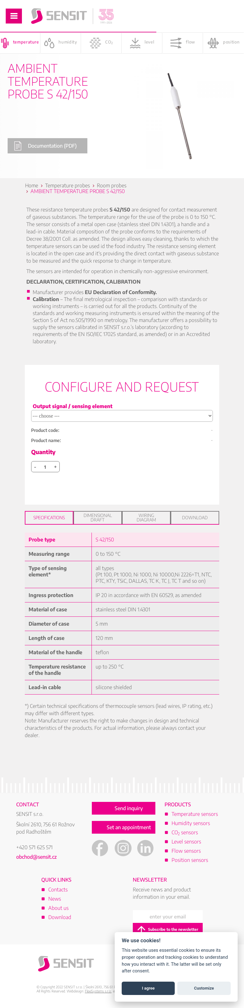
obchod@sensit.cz (36, 857)
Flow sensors (186, 851)
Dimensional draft (98, 517)
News (54, 899)
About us (58, 908)
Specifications (49, 517)
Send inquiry (129, 808)
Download (195, 517)
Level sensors (186, 841)
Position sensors (190, 860)
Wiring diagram (146, 517)
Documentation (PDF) (45, 146)
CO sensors (185, 832)
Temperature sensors (195, 814)
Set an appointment (129, 827)
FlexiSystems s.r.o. (98, 991)
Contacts (58, 889)
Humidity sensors (191, 823)
